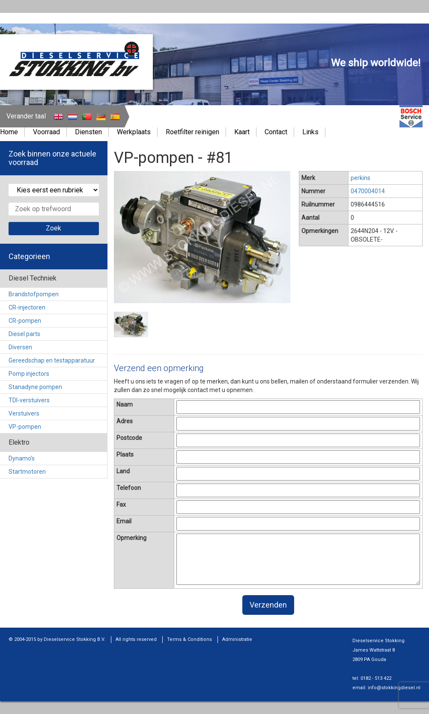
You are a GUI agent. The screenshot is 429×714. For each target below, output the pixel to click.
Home (9, 132)
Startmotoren (27, 471)
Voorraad (46, 132)
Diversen (20, 347)
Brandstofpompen (34, 294)
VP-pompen (25, 426)
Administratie (237, 639)
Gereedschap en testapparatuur (52, 360)
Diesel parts (24, 333)
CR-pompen (25, 320)
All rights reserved (136, 639)
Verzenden (268, 604)
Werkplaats (134, 132)
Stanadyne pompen (35, 387)
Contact (276, 132)
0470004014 (368, 191)
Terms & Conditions (189, 639)
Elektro (19, 442)
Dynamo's (22, 458)
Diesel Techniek (33, 278)
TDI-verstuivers (29, 400)
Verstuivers (24, 413)
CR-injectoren (27, 307)
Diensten (88, 132)
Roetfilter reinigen (192, 132)
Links (310, 132)
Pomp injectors (29, 373)
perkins (360, 177)
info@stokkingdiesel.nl (394, 687)
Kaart (242, 132)
